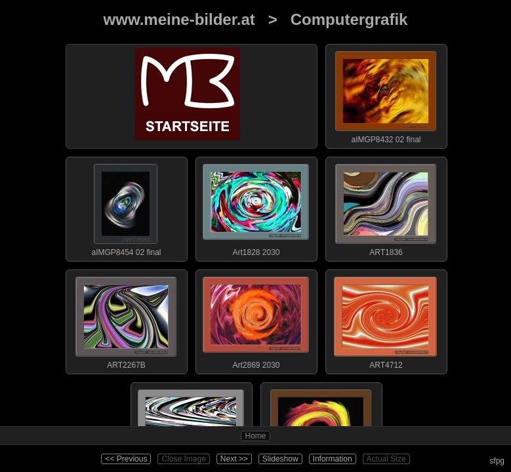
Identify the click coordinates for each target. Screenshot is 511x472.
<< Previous (126, 458)
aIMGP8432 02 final (385, 94)
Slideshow (280, 458)
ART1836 (385, 207)
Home (255, 436)
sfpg (496, 460)
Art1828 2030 (256, 207)
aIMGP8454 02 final (126, 207)
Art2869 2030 (256, 320)
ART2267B (126, 320)
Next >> (234, 458)
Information (332, 458)
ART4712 (385, 320)
